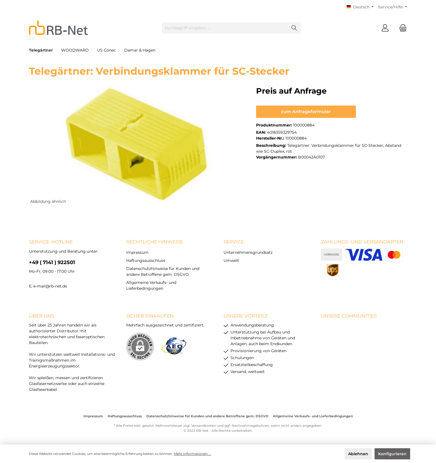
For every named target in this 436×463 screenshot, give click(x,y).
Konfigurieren (392, 453)
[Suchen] (294, 28)
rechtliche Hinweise (154, 242)
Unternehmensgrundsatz (248, 252)
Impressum (137, 252)
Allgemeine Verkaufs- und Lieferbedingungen (313, 416)
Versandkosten (203, 425)
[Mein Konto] (385, 28)
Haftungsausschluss (145, 260)
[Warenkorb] (401, 28)
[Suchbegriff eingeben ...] (225, 28)
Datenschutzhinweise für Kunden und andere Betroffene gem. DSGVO (207, 416)
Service (234, 242)
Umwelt (231, 260)
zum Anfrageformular (306, 111)
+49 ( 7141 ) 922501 (52, 262)
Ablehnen (358, 453)
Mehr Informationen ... (192, 454)
